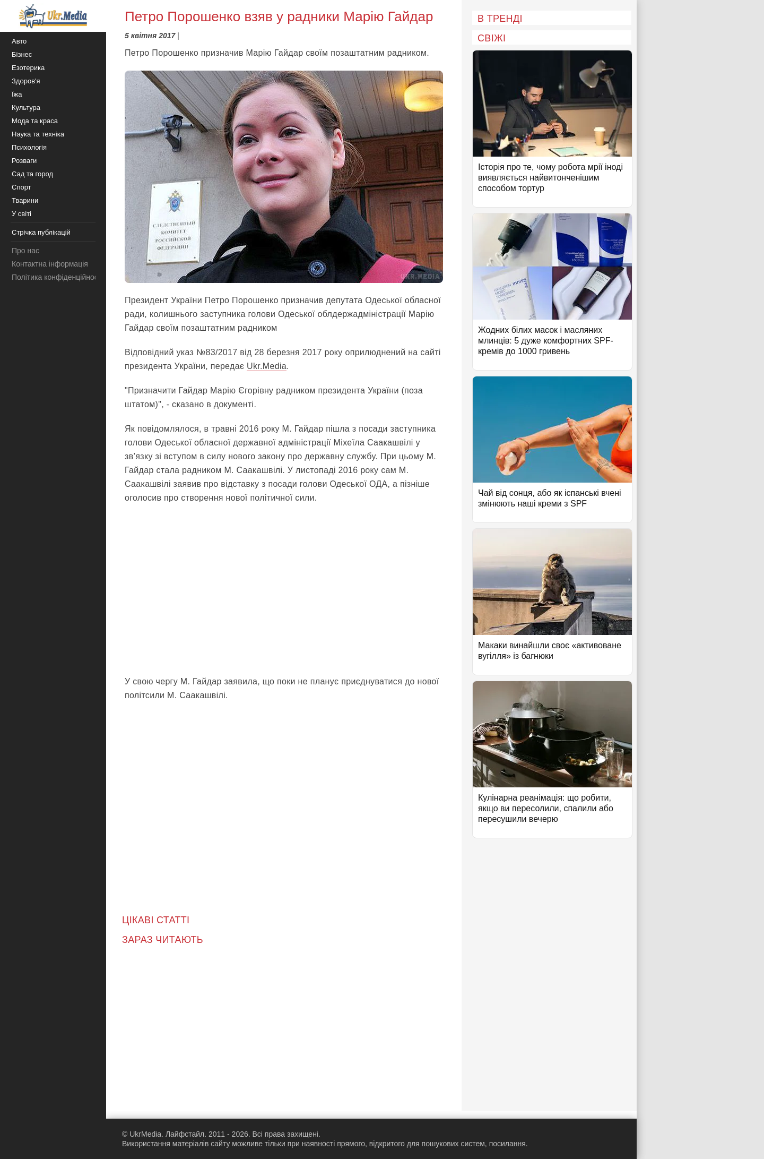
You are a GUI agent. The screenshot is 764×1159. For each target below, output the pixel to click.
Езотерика (28, 68)
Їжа (17, 94)
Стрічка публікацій (41, 232)
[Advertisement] (284, 590)
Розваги (24, 161)
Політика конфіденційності (57, 277)
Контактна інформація (50, 264)
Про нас (25, 250)
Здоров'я (26, 81)
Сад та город (32, 174)
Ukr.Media (266, 366)
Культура (26, 107)
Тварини (25, 200)
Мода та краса (35, 121)
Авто (19, 41)
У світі (21, 214)
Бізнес (22, 54)
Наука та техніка (38, 134)
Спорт (21, 187)
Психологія (29, 147)
